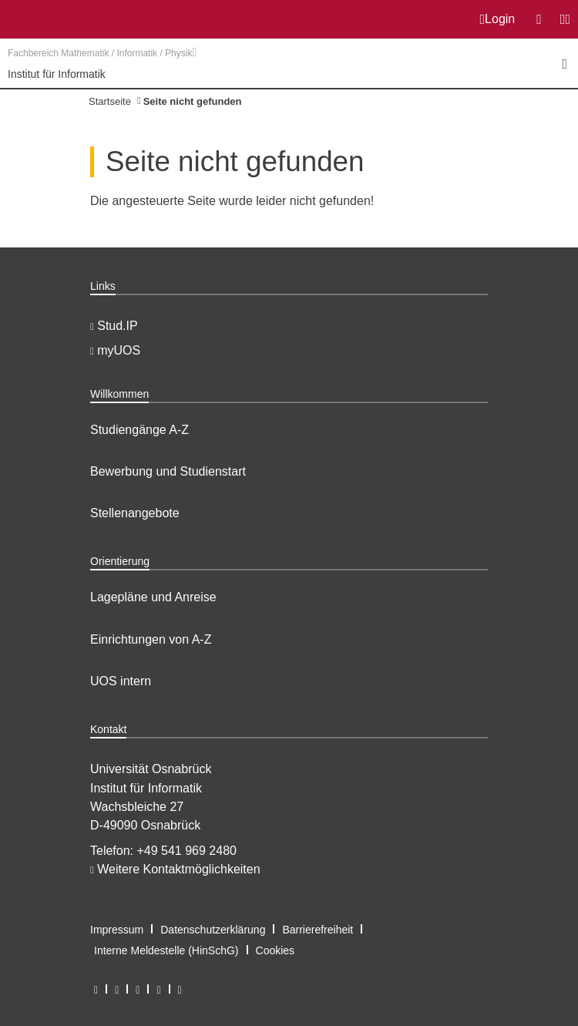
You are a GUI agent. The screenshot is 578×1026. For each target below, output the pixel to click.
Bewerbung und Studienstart (168, 471)
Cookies (275, 950)
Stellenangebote (135, 513)
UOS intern (120, 681)
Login (498, 19)
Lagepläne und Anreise (153, 597)
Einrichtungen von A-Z (150, 639)
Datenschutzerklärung (212, 929)
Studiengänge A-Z (139, 429)
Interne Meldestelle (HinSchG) (166, 950)
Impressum (116, 929)
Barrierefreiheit (317, 929)
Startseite (110, 101)
